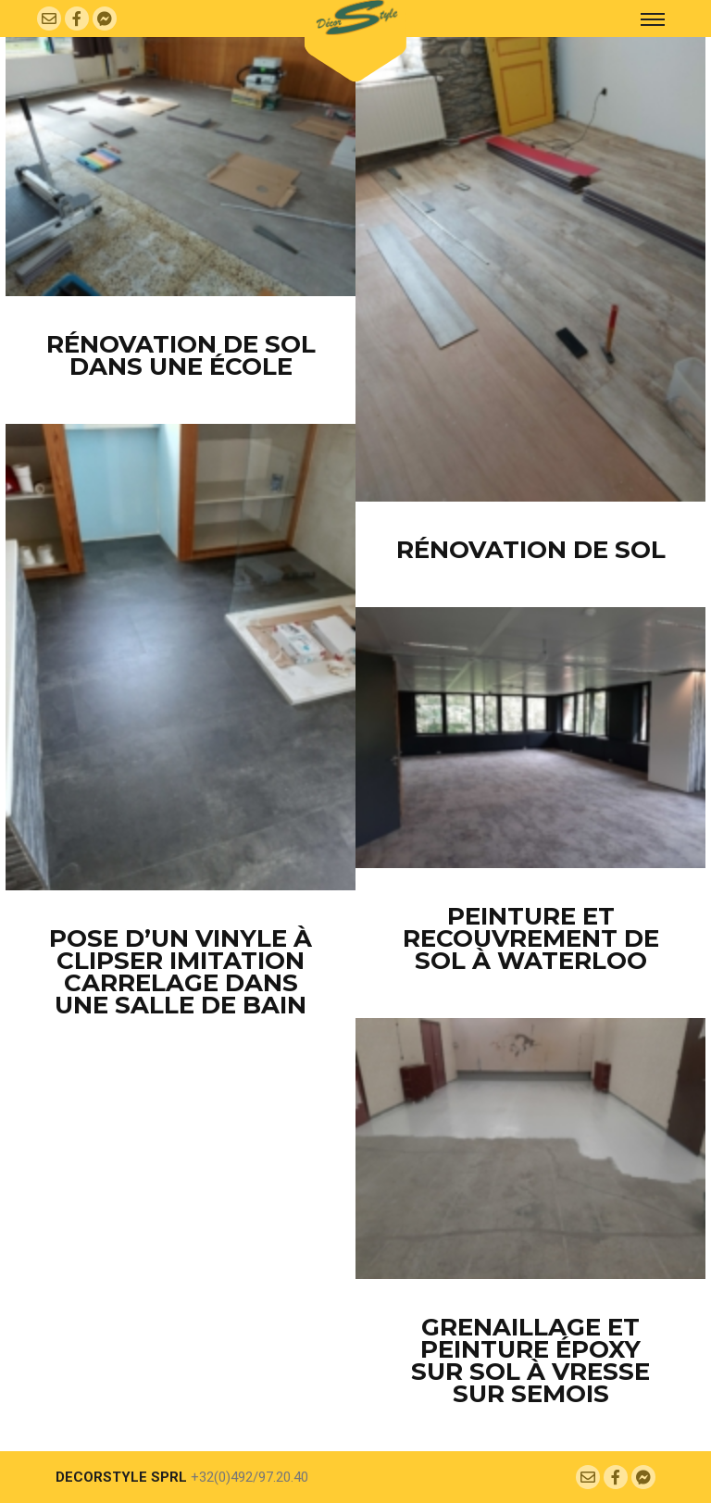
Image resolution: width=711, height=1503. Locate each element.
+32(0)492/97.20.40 (249, 1477)
